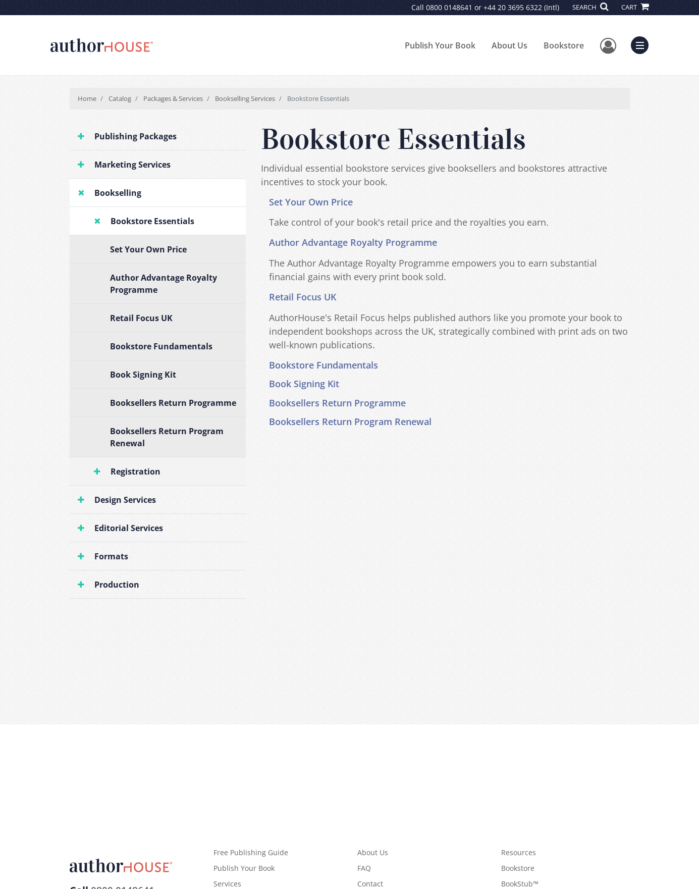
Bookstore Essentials (152, 221)
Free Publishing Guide (250, 852)
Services (227, 883)
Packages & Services (173, 98)
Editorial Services (128, 528)
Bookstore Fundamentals (161, 346)
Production (116, 584)
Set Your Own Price (148, 249)
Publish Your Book (440, 45)
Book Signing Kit (143, 374)
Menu (642, 43)
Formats (111, 556)
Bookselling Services (245, 98)
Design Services (125, 499)
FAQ (364, 868)
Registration (135, 471)
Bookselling (117, 192)
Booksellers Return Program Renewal (167, 437)
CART (635, 7)
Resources (518, 852)
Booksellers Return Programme (173, 402)
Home (87, 98)
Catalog (120, 98)
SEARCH (590, 7)
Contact (370, 883)
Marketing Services (132, 164)
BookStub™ (520, 883)
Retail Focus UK (141, 318)
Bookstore (564, 45)
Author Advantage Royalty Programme (163, 283)
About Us (509, 45)
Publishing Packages (135, 136)
